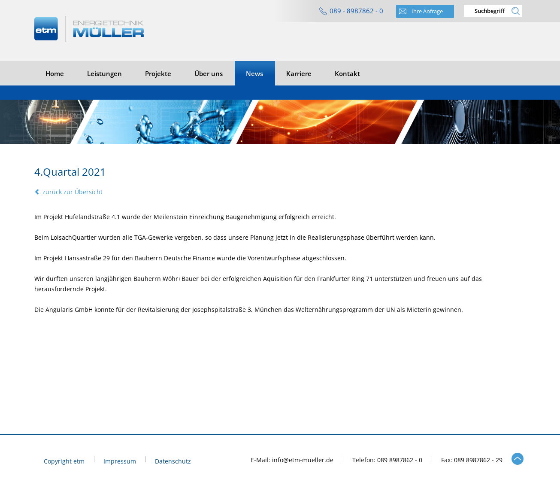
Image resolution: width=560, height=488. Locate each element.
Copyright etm (64, 461)
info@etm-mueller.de (302, 460)
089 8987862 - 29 (478, 460)
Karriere (299, 73)
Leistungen (104, 73)
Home (54, 73)
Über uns (208, 73)
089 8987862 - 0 (399, 460)
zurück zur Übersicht (68, 191)
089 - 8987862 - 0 (356, 10)
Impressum (119, 461)
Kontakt (347, 73)
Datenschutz (173, 461)
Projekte (158, 73)
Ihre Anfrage (427, 11)
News (254, 73)
